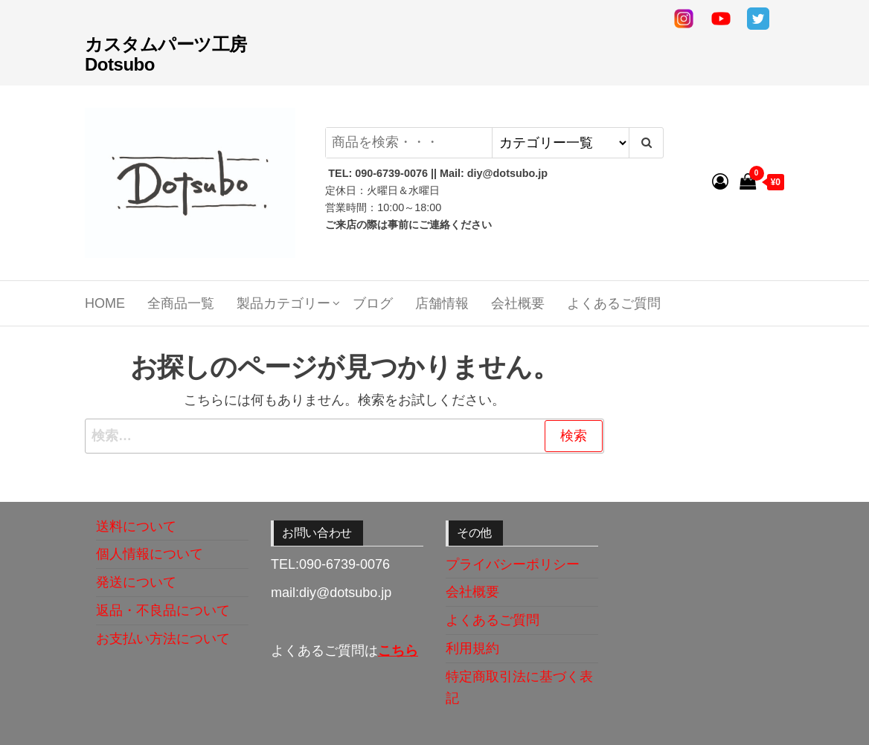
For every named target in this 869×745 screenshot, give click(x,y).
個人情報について (149, 553)
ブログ (373, 303)
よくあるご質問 (614, 303)
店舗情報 (442, 303)
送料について (136, 526)
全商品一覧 (180, 303)
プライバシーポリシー (513, 564)
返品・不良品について (163, 610)
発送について (136, 582)
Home (105, 303)
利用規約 (472, 648)
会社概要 (518, 303)
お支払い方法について (163, 638)
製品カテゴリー (283, 303)
